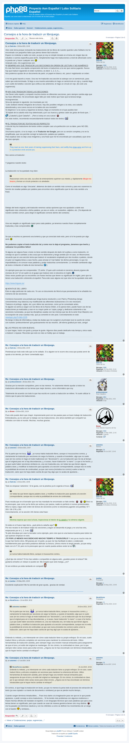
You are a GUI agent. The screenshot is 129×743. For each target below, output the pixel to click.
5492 (104, 431)
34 (104, 450)
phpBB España (73, 733)
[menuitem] (22, 23)
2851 (104, 397)
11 (104, 602)
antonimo (99, 445)
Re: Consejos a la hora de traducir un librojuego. (30, 345)
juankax (99, 578)
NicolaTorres (100, 597)
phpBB (59, 731)
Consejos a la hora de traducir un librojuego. (32, 34)
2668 (104, 65)
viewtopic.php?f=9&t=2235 (16, 317)
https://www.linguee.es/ (14, 283)
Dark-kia (99, 60)
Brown (98, 426)
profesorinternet (101, 392)
